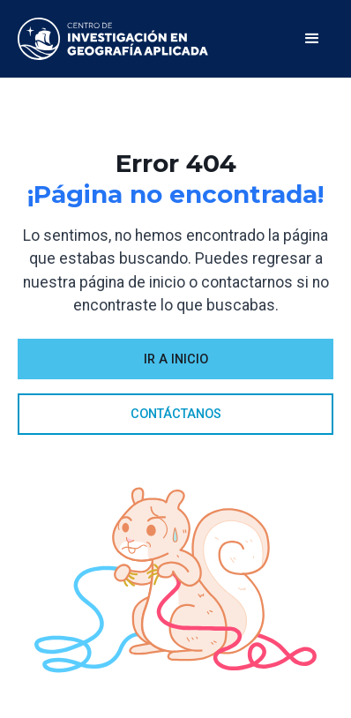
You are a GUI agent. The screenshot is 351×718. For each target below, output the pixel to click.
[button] (312, 39)
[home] (113, 39)
